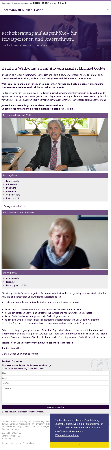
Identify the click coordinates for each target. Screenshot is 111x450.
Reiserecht (11, 191)
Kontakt (5, 443)
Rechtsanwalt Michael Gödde (22, 10)
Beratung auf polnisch (17, 285)
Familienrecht (13, 181)
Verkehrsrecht (13, 194)
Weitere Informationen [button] (67, 435)
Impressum (16, 443)
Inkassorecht (12, 198)
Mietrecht (11, 187)
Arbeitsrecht (12, 184)
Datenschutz (28, 443)
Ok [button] (79, 444)
